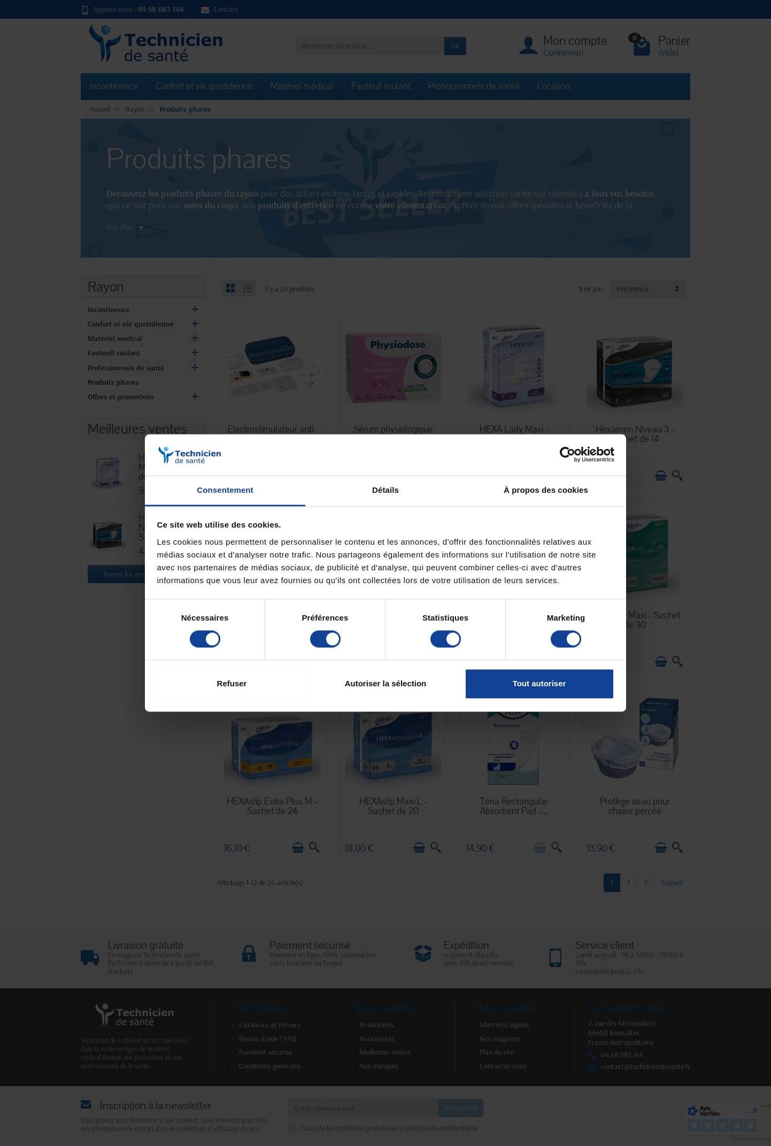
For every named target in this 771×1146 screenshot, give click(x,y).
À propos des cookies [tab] (546, 489)
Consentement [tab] (225, 489)
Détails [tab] (385, 489)
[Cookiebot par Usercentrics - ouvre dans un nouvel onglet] (567, 455)
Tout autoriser (539, 683)
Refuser (232, 683)
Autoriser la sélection (386, 683)
